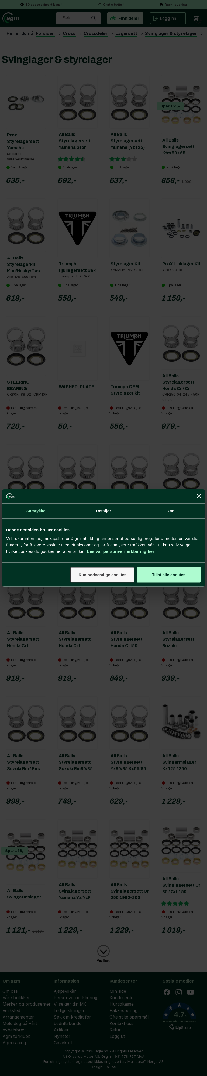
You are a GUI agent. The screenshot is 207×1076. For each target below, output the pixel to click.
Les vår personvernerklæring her (120, 551)
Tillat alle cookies (168, 574)
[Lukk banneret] (199, 496)
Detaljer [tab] (103, 510)
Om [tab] (171, 510)
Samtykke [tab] (36, 510)
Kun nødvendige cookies (102, 574)
